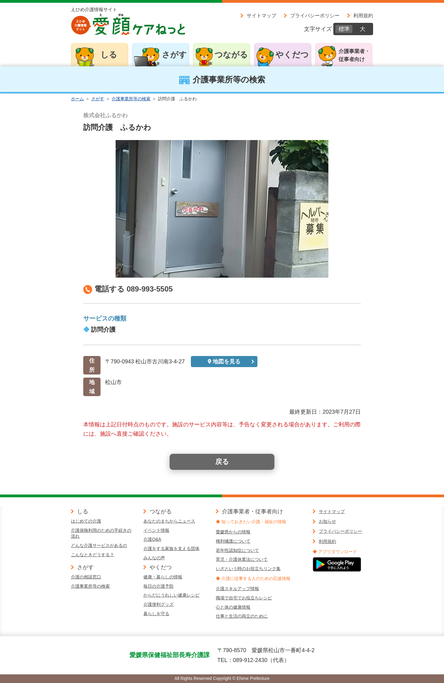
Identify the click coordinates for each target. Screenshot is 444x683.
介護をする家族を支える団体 (171, 548)
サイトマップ (261, 15)
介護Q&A (152, 539)
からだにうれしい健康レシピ (171, 595)
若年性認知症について (237, 550)
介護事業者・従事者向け (354, 55)
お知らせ (327, 521)
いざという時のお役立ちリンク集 (248, 568)
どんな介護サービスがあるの (99, 545)
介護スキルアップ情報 (237, 588)
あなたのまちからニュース (169, 521)
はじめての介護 (86, 521)
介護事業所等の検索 (131, 98)
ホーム (77, 98)
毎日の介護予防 (158, 586)
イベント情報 (156, 530)
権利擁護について (233, 541)
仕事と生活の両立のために (242, 616)
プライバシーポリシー (314, 15)
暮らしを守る (156, 613)
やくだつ (292, 54)
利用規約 (363, 15)
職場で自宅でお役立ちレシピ (244, 597)
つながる (231, 54)
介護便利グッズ (158, 604)
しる (109, 54)
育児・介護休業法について (242, 559)
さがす (174, 54)
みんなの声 (154, 557)
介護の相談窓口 (86, 576)
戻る (222, 462)
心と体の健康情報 (233, 607)
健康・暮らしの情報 (162, 576)
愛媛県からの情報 (233, 531)
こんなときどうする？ (92, 554)
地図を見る (226, 361)
